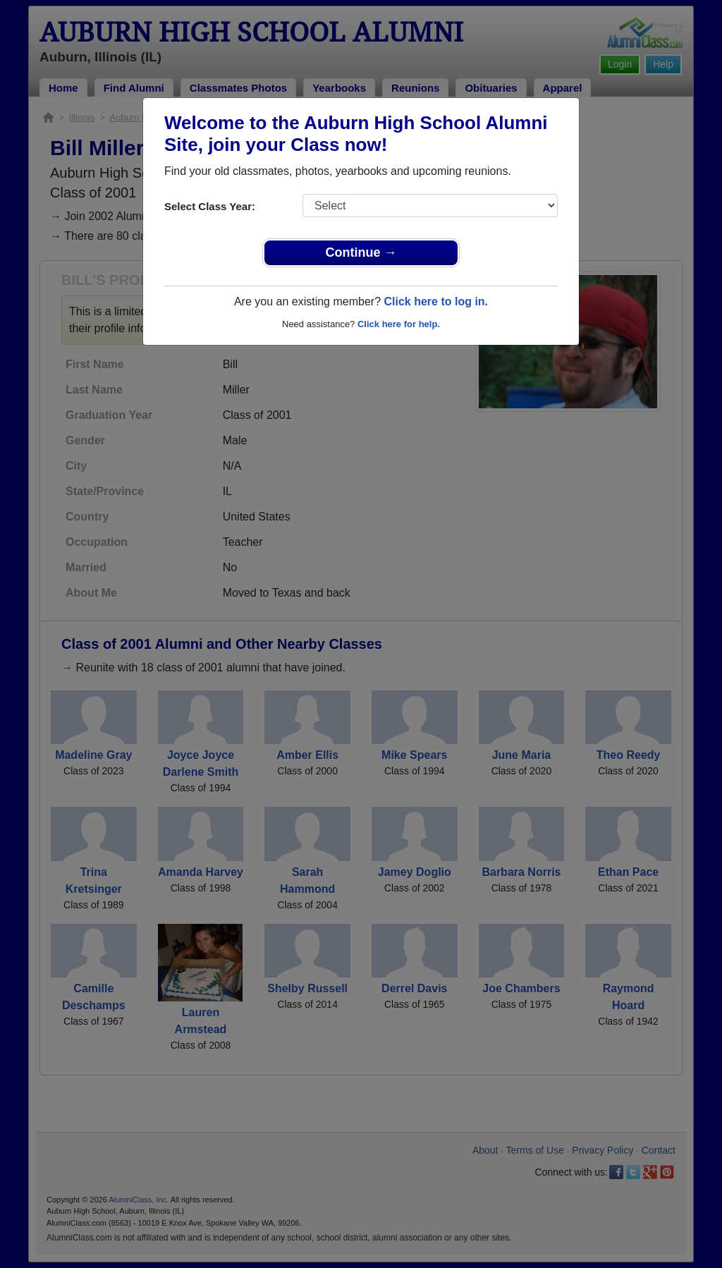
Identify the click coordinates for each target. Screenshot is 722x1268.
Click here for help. (398, 324)
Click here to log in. (436, 301)
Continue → (361, 252)
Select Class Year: (209, 206)
